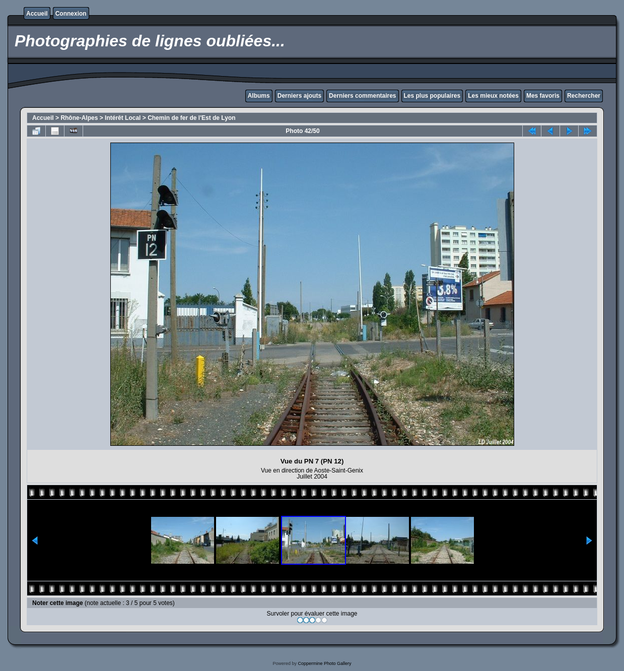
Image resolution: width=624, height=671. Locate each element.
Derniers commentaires (362, 95)
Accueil (37, 13)
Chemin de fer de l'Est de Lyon (191, 117)
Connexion (71, 13)
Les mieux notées (493, 95)
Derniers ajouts (299, 95)
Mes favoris (543, 95)
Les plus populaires (432, 95)
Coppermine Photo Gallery (324, 663)
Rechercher (583, 95)
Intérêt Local (123, 117)
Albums (259, 95)
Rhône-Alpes (79, 117)
